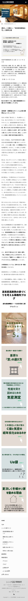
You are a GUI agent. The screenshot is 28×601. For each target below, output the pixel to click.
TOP (2, 524)
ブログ (4, 564)
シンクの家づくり (6, 528)
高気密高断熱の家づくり (8, 532)
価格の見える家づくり (8, 537)
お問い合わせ (5, 574)
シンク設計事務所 (14, 582)
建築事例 (3, 554)
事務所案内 (4, 557)
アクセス (5, 561)
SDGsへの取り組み (8, 550)
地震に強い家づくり (8, 547)
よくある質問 (6, 571)
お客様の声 (6, 567)
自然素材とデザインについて (8, 543)
